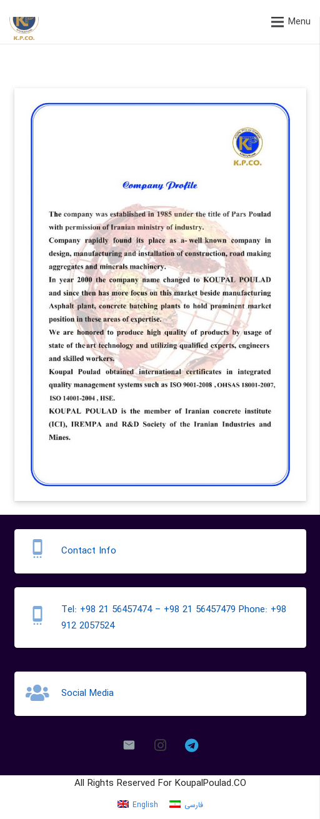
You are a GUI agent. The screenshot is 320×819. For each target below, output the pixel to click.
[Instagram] (160, 745)
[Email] (128, 745)
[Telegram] (191, 745)
